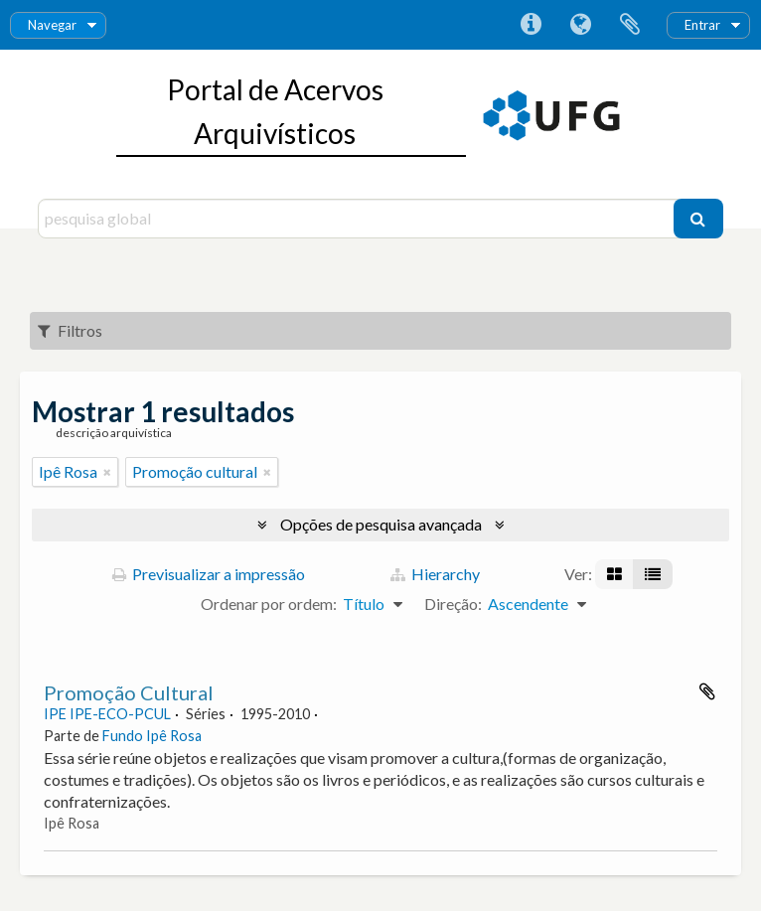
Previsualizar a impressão (208, 573)
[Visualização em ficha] (614, 574)
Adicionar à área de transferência (707, 691)
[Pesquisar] (698, 218)
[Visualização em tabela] (653, 574)
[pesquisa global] (358, 218)
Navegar (52, 25)
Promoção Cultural (129, 692)
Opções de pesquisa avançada (381, 524)
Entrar (702, 25)
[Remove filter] (107, 472)
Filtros (70, 330)
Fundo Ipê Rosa (152, 735)
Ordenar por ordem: (269, 603)
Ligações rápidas (530, 25)
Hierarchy (435, 573)
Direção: (453, 603)
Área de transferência (630, 25)
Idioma (580, 25)
